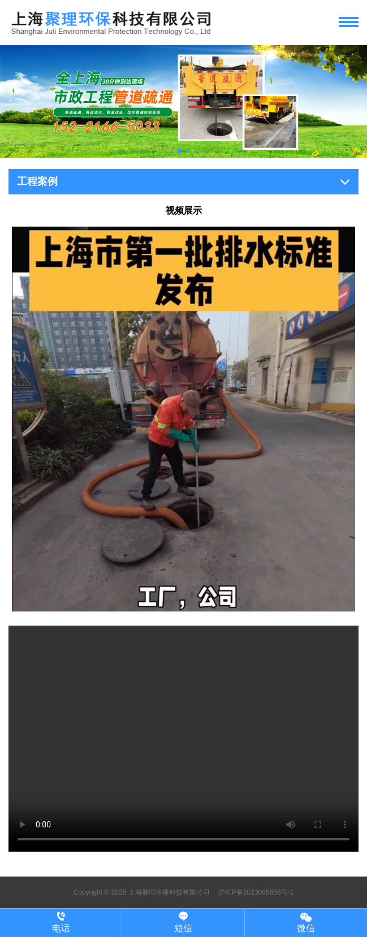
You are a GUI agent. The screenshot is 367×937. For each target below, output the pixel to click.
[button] (172, 151)
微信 (306, 922)
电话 (61, 922)
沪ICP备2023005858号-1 (255, 892)
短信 (183, 922)
